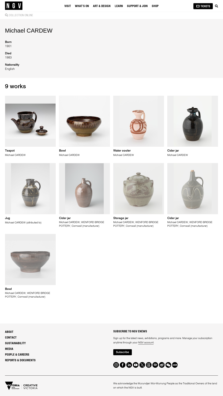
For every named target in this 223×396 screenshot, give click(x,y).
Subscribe (122, 352)
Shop (155, 6)
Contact (11, 337)
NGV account (146, 342)
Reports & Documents (20, 360)
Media (9, 349)
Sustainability (15, 343)
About (9, 332)
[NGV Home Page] (13, 6)
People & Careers (17, 354)
